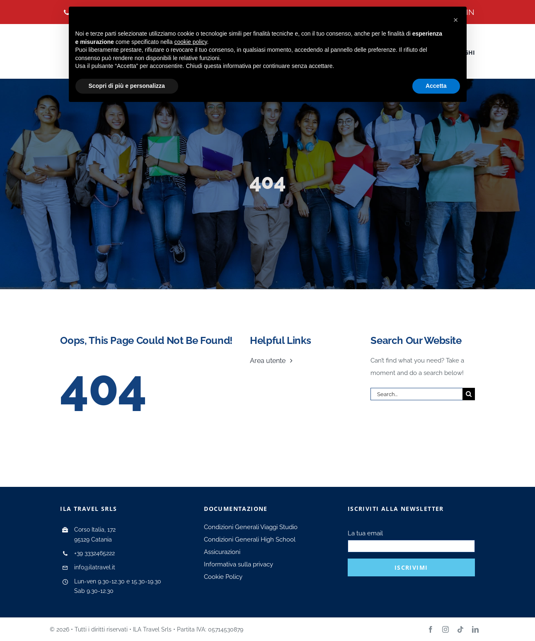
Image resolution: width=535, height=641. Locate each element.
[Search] (468, 394)
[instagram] (445, 629)
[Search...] (416, 394)
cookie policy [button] (190, 42)
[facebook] (430, 629)
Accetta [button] (436, 85)
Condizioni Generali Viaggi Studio (251, 527)
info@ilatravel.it (94, 567)
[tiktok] (460, 629)
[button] (455, 20)
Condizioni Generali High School (249, 539)
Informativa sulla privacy (238, 564)
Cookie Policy (223, 577)
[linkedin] (475, 629)
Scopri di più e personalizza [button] (127, 85)
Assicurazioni (222, 552)
